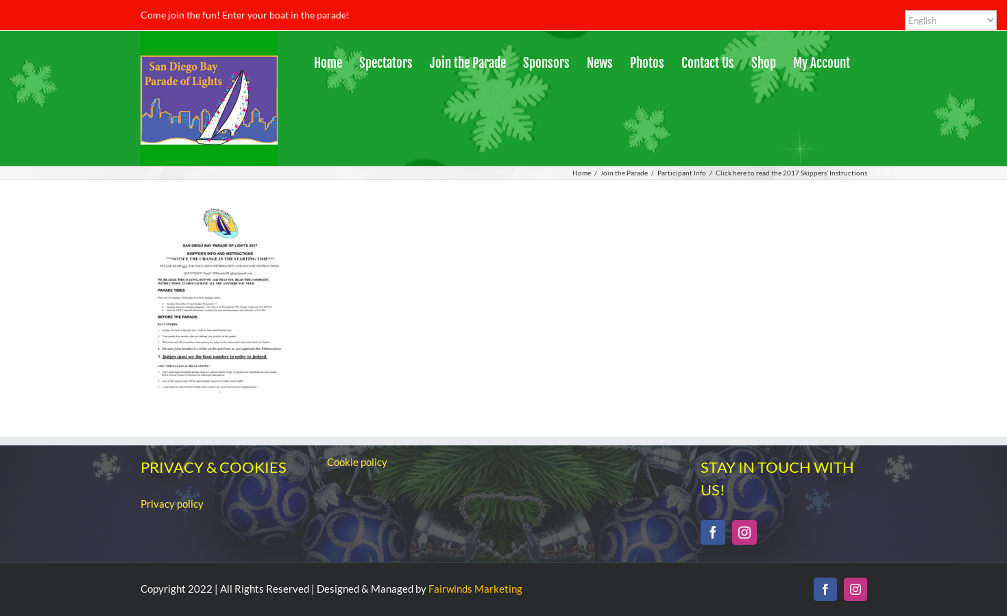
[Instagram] (744, 532)
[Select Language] (951, 20)
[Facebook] (713, 532)
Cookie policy (357, 462)
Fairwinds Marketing (475, 588)
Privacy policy (172, 503)
